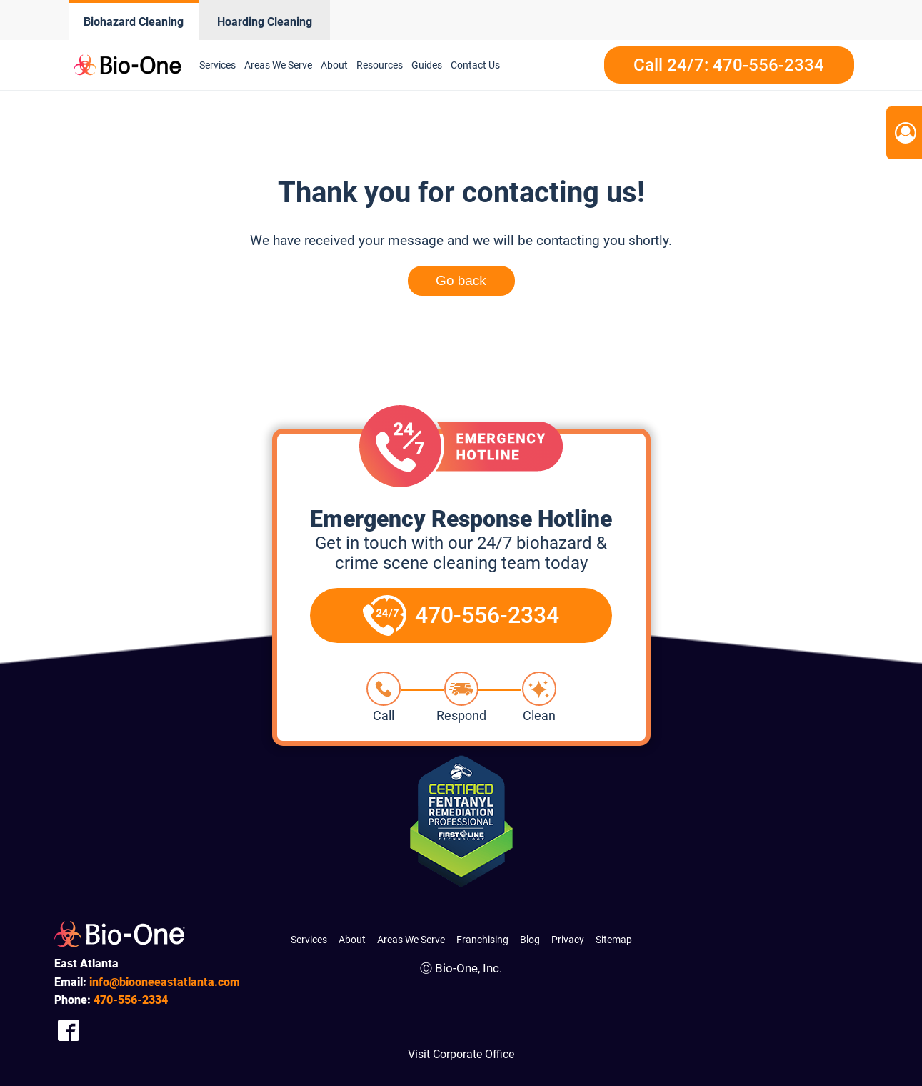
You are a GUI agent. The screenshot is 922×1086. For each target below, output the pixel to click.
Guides (426, 65)
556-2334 (131, 1000)
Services (217, 65)
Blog (530, 939)
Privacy (567, 939)
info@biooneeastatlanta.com (164, 982)
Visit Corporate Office (461, 1054)
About (334, 65)
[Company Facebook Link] (68, 1030)
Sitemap (614, 939)
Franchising (482, 939)
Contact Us (475, 65)
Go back (461, 280)
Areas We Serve (278, 65)
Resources (379, 65)
